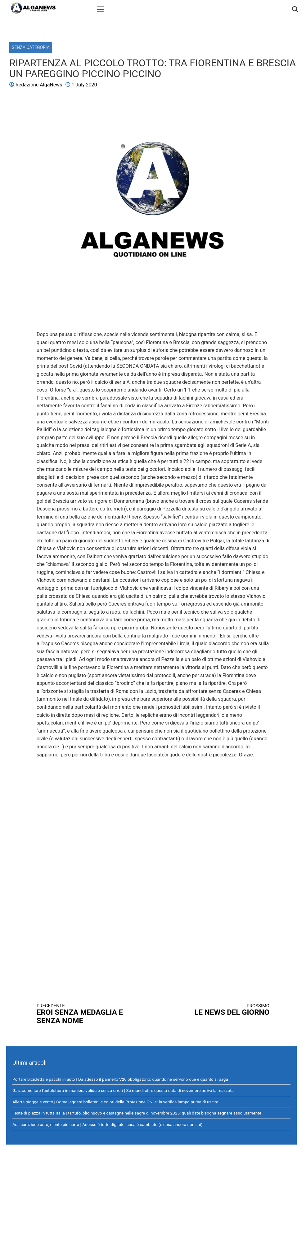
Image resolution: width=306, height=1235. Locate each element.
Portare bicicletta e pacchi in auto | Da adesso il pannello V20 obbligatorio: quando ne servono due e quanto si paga (120, 1079)
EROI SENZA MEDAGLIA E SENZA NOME (89, 1014)
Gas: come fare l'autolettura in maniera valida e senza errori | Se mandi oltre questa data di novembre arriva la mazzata (123, 1090)
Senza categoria (31, 47)
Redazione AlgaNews (39, 85)
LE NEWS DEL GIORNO (217, 1010)
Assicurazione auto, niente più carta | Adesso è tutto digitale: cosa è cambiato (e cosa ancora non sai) (107, 1124)
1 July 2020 (84, 85)
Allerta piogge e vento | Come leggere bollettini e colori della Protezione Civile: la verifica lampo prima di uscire (115, 1101)
